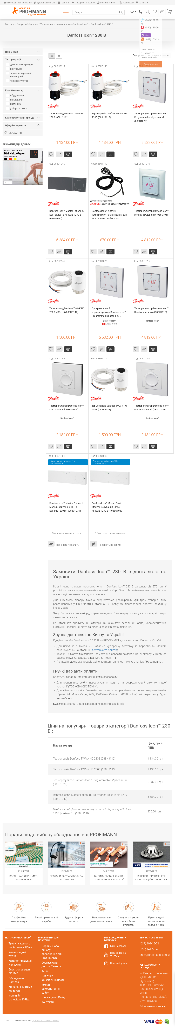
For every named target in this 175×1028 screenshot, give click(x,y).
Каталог (66, 12)
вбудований (15, 95)
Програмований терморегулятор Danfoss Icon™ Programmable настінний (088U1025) (109, 312)
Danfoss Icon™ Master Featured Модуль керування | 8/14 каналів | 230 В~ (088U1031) (66, 507)
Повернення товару (83, 2)
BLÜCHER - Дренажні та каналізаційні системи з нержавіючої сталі (151, 878)
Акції (45, 971)
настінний (14, 104)
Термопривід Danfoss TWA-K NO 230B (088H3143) (109, 407)
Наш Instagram (118, 963)
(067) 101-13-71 (140, 11)
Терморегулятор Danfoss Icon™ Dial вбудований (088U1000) (151, 407)
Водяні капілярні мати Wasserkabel (23, 878)
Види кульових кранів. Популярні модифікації (109, 878)
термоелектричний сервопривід (19, 75)
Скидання (13, 132)
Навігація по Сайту (54, 997)
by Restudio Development (45, 1020)
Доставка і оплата (44, 2)
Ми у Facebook (118, 946)
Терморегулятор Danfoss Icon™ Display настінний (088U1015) (151, 310)
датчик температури (20, 64)
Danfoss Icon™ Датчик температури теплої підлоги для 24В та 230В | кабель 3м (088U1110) (109, 215)
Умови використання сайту (51, 988)
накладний (15, 99)
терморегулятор (17, 80)
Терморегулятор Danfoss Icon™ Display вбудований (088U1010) (151, 213)
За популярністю (158, 55)
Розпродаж (126, 2)
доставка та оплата (104, 650)
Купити (68, 154)
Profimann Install (107, 2)
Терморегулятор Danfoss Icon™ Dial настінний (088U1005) (66, 407)
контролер (14, 68)
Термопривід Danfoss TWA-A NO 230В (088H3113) (109, 115)
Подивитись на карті (155, 1006)
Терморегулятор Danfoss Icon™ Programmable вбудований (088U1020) (151, 117)
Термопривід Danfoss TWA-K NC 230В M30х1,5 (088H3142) (67, 310)
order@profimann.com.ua (155, 954)
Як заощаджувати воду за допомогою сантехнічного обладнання (66, 878)
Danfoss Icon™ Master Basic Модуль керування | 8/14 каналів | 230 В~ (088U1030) (107, 507)
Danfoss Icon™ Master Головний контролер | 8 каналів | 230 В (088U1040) (67, 215)
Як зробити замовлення (17, 2)
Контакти (142, 2)
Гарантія (63, 2)
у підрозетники (17, 108)
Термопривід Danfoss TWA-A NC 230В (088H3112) (67, 115)
